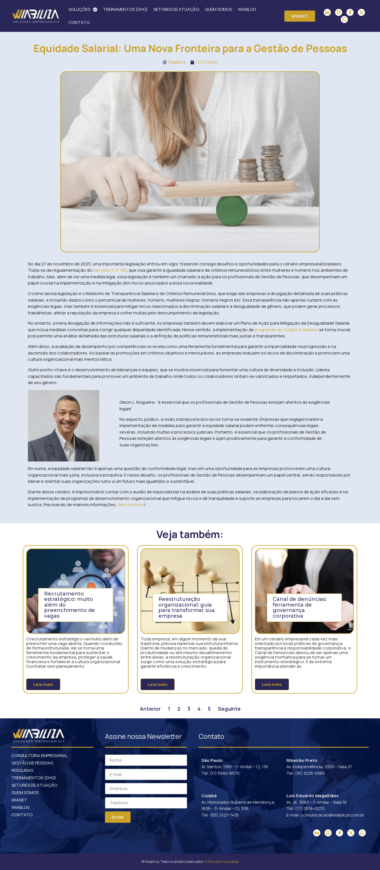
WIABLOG (247, 9)
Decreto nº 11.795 (110, 270)
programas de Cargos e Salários (286, 330)
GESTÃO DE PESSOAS (32, 763)
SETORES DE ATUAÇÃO (176, 9)
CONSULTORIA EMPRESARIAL (39, 755)
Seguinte (229, 708)
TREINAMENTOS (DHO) (125, 9)
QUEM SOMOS (218, 9)
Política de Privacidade (222, 861)
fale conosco (130, 505)
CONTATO (79, 22)
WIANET (19, 800)
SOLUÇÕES (83, 10)
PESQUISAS (22, 770)
